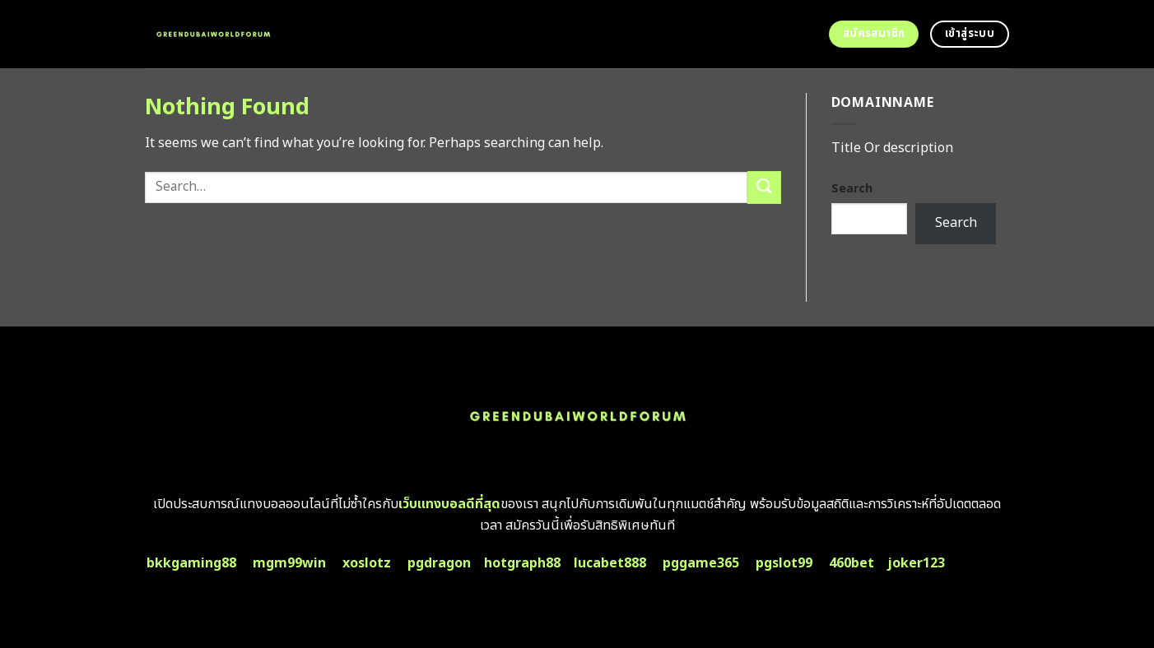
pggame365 (701, 563)
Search (851, 188)
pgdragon (439, 563)
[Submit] (763, 187)
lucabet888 (610, 563)
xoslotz (366, 563)
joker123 (916, 563)
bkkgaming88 (191, 563)
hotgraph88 (522, 563)
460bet (851, 563)
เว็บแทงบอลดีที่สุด (449, 504)
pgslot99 (784, 563)
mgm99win (289, 563)
